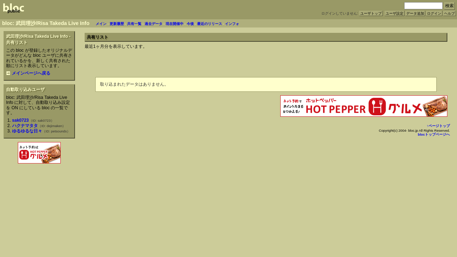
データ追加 (415, 13)
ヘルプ (449, 13)
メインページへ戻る (28, 73)
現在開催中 (175, 24)
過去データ (153, 24)
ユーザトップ (371, 13)
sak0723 (20, 120)
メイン (101, 24)
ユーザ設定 (394, 13)
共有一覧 (134, 24)
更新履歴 (117, 24)
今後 (190, 24)
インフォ (232, 24)
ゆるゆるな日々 (27, 130)
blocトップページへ (434, 134)
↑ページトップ (438, 126)
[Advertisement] (39, 181)
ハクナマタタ (25, 125)
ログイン (434, 13)
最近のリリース (209, 24)
